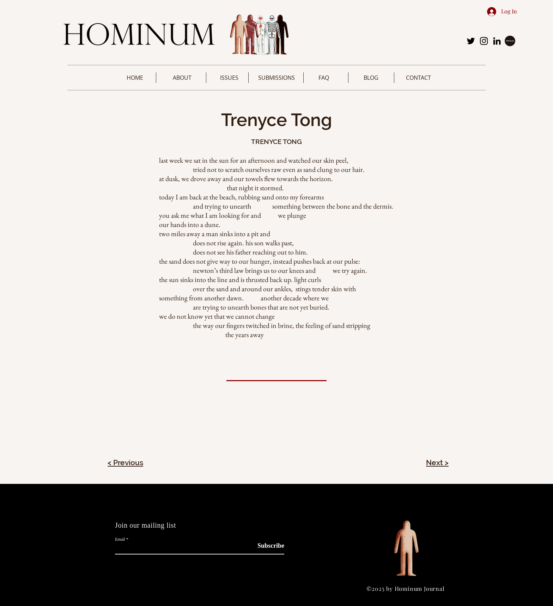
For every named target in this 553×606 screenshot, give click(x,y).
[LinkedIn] (497, 41)
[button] (182, 77)
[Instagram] (484, 41)
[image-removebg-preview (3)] (510, 41)
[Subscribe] (266, 546)
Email (120, 539)
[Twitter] (471, 41)
